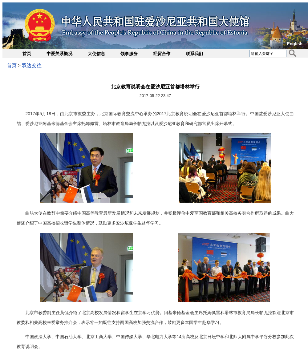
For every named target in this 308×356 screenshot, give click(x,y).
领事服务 (129, 53)
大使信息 (96, 53)
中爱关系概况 (59, 53)
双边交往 (32, 65)
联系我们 (194, 53)
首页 (26, 53)
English (294, 43)
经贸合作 (161, 53)
